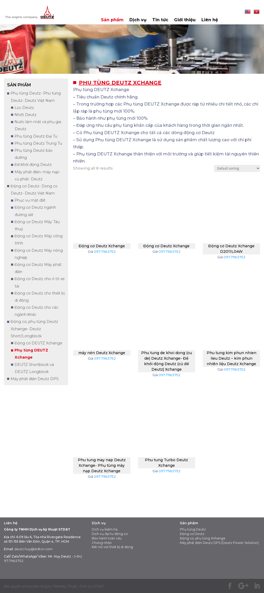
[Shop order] (237, 168)
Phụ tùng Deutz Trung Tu (38, 143)
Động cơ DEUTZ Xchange (38, 343)
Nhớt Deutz (25, 114)
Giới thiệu (185, 20)
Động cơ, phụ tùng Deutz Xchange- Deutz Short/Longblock (34, 328)
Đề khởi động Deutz (33, 164)
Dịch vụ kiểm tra (105, 529)
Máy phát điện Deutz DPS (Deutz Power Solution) (219, 543)
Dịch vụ (137, 20)
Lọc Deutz (24, 107)
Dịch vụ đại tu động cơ (110, 534)
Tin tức (160, 20)
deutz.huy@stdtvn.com (33, 549)
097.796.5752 (105, 252)
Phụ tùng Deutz (193, 529)
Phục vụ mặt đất (29, 200)
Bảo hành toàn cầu (107, 538)
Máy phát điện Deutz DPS (35, 378)
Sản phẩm (112, 20)
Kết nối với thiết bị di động (112, 547)
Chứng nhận (102, 543)
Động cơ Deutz (192, 534)
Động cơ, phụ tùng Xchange (202, 538)
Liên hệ (209, 20)
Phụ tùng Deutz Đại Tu (35, 136)
